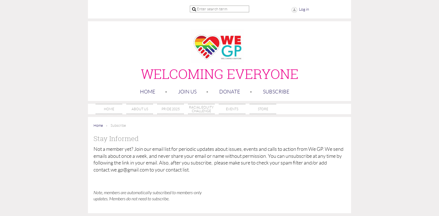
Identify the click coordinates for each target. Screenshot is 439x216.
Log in (304, 9)
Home (147, 92)
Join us (187, 92)
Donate (229, 92)
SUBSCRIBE (276, 92)
